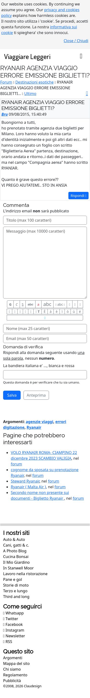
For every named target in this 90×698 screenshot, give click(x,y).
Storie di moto (16, 585)
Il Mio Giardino (16, 562)
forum (16, 464)
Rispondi (78, 195)
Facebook (13, 624)
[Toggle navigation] (81, 56)
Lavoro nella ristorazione (25, 573)
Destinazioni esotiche (34, 82)
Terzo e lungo (15, 590)
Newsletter (14, 635)
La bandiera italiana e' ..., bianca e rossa (38, 365)
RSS (7, 641)
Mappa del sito (16, 663)
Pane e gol (12, 579)
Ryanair (34, 427)
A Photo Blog (14, 550)
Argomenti (12, 657)
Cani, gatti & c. (16, 545)
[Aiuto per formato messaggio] (45, 317)
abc (30, 304)
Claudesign (33, 686)
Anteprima (36, 395)
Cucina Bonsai (16, 556)
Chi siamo (12, 669)
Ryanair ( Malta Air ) (28, 486)
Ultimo (30, 93)
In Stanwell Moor (18, 568)
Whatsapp (13, 613)
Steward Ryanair (25, 481)
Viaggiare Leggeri (27, 56)
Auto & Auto (14, 539)
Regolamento (15, 675)
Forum (6, 82)
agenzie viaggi (39, 421)
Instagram (13, 630)
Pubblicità (12, 680)
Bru (4, 114)
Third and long (16, 596)
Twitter (10, 618)
